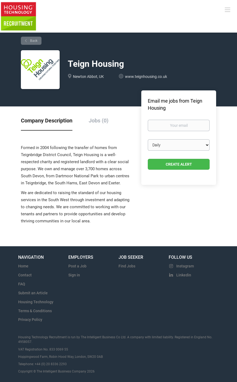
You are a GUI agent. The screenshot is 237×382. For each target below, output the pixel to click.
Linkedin (183, 275)
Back (33, 41)
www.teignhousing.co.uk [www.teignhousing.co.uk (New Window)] (146, 76)
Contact (25, 275)
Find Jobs (126, 266)
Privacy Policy (30, 319)
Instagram (185, 266)
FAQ (21, 284)
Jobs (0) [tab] (98, 120)
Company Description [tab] (46, 120)
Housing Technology (35, 302)
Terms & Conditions (35, 311)
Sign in (74, 275)
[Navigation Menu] (227, 9)
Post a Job (77, 266)
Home (23, 266)
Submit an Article (33, 293)
